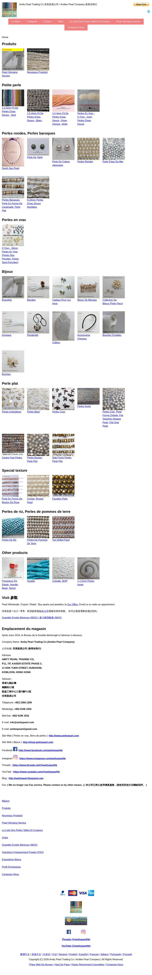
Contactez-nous (76, 27)
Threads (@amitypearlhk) (76, 939)
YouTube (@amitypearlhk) (75, 946)
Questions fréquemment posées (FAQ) (23, 852)
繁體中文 (25, 954)
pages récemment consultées (88, 964)
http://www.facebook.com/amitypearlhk (41, 750)
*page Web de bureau (41, 964)
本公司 (45, 611)
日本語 (46, 954)
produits (6, 808)
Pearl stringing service (128, 21)
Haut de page (62, 964)
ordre (5, 837)
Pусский (127, 954)
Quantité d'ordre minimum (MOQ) (20, 845)
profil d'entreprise (11, 867)
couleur (47, 21)
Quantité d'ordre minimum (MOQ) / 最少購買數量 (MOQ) (32, 617)
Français (94, 954)
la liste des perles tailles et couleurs (89, 21)
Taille (60, 21)
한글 (54, 954)
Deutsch (63, 954)
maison (6, 801)
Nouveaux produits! (12, 815)
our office (72, 604)
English (73, 954)
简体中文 (36, 954)
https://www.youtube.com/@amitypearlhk (36, 772)
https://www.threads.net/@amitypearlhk (35, 765)
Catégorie (32, 21)
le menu (16, 21)
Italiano (104, 954)
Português (115, 954)
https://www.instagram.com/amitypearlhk (42, 758)
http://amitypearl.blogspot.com (26, 778)
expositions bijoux (11, 859)
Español (83, 954)
